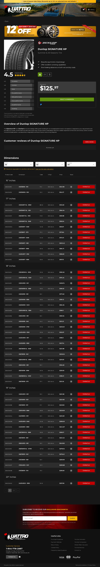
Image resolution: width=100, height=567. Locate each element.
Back (6, 21)
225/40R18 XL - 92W (25, 277)
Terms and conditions (81, 565)
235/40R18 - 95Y (24, 316)
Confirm (72, 518)
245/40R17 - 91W (24, 254)
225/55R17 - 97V (23, 232)
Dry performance (17, 93)
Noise (13, 89)
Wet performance (17, 97)
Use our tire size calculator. (45, 169)
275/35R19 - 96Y (23, 459)
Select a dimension (67, 99)
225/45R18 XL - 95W (25, 288)
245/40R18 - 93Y (24, 337)
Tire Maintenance (79, 547)
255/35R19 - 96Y (23, 437)
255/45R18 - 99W (24, 370)
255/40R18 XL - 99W (25, 359)
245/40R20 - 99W (24, 483)
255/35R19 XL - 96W (25, 432)
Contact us (86, 186)
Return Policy (55, 545)
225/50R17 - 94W (24, 226)
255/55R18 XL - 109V (25, 376)
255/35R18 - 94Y (23, 354)
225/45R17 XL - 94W (25, 221)
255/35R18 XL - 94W (25, 348)
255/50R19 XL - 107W (25, 448)
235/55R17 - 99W (24, 248)
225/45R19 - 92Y (23, 399)
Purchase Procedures (57, 539)
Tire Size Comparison (80, 542)
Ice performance (16, 104)
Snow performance (17, 101)
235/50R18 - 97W (24, 326)
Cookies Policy (55, 547)
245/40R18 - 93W (24, 332)
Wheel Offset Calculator (81, 545)
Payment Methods (56, 542)
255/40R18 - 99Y (24, 365)
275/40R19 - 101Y (24, 465)
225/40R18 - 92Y (24, 283)
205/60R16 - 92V (24, 192)
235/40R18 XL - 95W (25, 310)
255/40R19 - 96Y (24, 443)
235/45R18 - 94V (24, 321)
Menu (91, 10)
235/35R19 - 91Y (23, 405)
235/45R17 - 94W (24, 237)
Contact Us (11, 557)
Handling (14, 108)
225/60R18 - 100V (24, 305)
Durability (15, 81)
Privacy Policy (92, 565)
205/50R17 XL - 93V (25, 210)
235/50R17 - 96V (24, 243)
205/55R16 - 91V (23, 186)
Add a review (89, 142)
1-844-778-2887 (14, 548)
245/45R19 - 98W (24, 427)
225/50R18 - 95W (24, 299)
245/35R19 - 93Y (24, 416)
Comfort (14, 85)
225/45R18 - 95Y (23, 294)
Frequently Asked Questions (59, 550)
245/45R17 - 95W (24, 259)
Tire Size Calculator (80, 539)
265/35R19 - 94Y (23, 454)
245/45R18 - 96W (24, 343)
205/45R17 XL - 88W (25, 205)
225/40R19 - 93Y (24, 394)
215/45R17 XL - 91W (24, 216)
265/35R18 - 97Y (24, 381)
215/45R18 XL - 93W (25, 272)
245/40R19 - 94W (24, 421)
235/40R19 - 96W (24, 410)
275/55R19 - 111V (23, 470)
